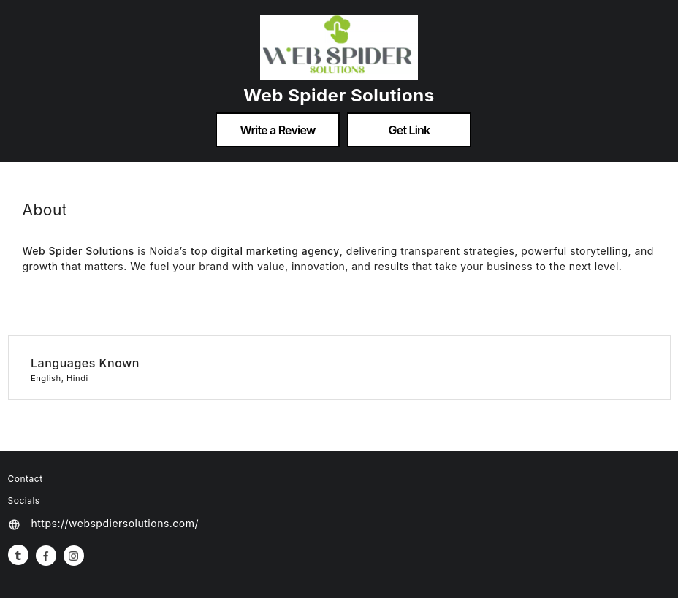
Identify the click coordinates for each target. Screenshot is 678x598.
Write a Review (277, 130)
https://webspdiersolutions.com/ (115, 523)
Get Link (409, 130)
